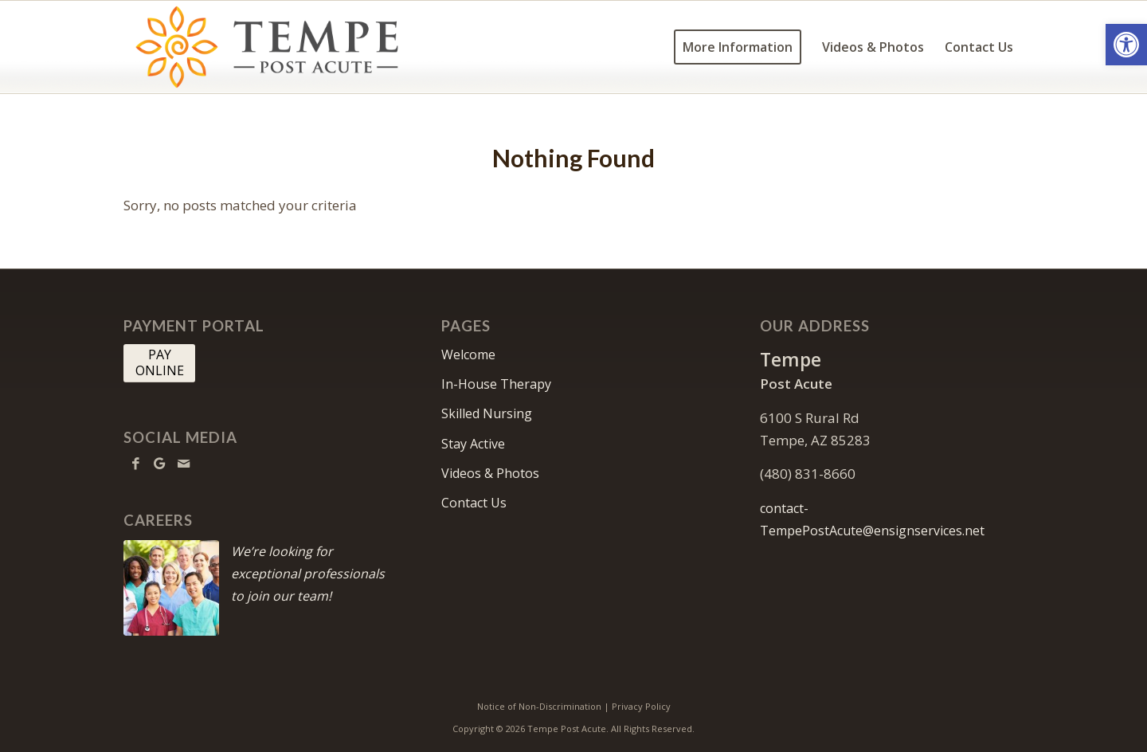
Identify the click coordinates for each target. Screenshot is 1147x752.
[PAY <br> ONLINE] (159, 363)
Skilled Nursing (486, 413)
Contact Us (474, 502)
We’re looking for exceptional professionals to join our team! (308, 573)
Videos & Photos (490, 473)
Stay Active (473, 443)
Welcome (468, 354)
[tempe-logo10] (269, 47)
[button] (1126, 44)
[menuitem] (738, 47)
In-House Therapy (496, 384)
